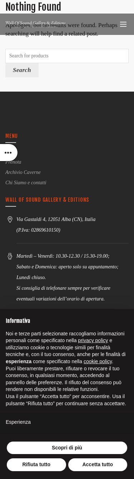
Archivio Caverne (23, 172)
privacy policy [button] (93, 340)
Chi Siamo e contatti (25, 182)
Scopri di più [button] (67, 447)
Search (22, 70)
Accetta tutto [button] (97, 464)
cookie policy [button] (98, 361)
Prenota (13, 162)
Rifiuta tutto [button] (36, 464)
